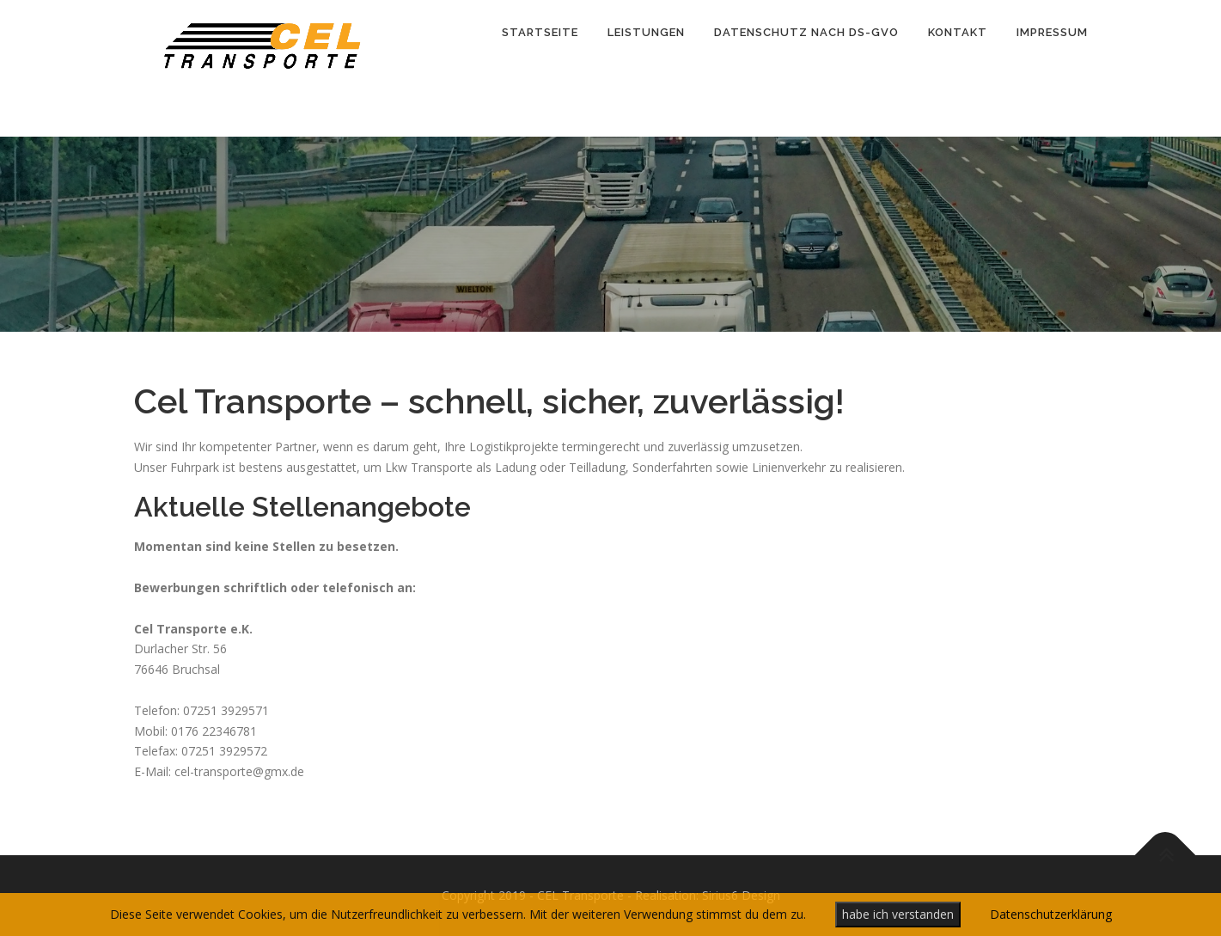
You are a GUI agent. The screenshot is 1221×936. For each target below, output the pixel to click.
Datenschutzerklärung (1051, 914)
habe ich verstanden (898, 914)
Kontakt (957, 32)
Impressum (1052, 32)
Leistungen (646, 32)
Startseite (540, 32)
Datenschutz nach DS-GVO (806, 32)
